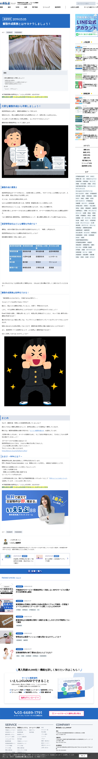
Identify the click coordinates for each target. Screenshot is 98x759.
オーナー (85, 203)
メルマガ (87, 232)
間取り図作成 (8, 750)
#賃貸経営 (9, 32)
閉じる (83, 755)
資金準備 (79, 181)
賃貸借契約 (43, 655)
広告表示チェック (9, 732)
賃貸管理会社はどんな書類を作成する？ (16, 82)
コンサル (79, 247)
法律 (87, 257)
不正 (94, 183)
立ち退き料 (79, 232)
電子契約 (35, 7)
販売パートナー (45, 743)
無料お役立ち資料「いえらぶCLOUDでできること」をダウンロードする (25, 97)
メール (85, 252)
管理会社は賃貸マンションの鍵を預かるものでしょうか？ (38, 637)
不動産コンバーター (10, 730)
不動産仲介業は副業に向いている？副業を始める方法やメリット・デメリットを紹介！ (90, 137)
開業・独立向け (45, 741)
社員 (78, 220)
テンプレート (93, 210)
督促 (82, 208)
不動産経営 (94, 193)
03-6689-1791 (62, 734)
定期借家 (29, 655)
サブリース (85, 225)
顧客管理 (87, 230)
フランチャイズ (81, 188)
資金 (87, 193)
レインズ (93, 181)
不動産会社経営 (81, 176)
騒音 (84, 196)
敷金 (89, 213)
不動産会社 (33, 609)
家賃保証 (79, 227)
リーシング (46, 7)
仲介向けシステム (10, 727)
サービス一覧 (44, 729)
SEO (78, 198)
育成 (78, 215)
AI (38, 609)
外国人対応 (79, 205)
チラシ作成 (8, 748)
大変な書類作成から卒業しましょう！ (14, 78)
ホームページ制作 (9, 736)
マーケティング (91, 249)
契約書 (92, 254)
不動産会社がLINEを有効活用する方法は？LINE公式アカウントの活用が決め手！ (90, 128)
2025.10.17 (27, 649)
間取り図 (79, 178)
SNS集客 (83, 183)
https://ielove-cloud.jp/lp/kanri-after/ (14, 451)
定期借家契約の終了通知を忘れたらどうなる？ (34, 653)
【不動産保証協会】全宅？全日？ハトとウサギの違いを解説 (90, 86)
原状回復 (79, 252)
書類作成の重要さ (10, 80)
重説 (90, 183)
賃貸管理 (57, 7)
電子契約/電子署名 (81, 186)
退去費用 (86, 254)
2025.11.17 (27, 601)
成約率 (90, 242)
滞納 (86, 210)
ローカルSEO (80, 193)
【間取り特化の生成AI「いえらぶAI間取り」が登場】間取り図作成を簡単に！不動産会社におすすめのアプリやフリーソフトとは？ (90, 68)
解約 (93, 244)
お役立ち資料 (75, 7)
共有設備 (92, 203)
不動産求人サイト (21, 752)
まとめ (6, 86)
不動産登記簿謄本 (81, 242)
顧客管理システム (9, 734)
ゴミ (87, 220)
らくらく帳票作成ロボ (37, 430)
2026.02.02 (28, 586)
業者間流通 (8, 741)
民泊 (78, 208)
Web (78, 237)
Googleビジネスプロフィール (84, 191)
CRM (94, 218)
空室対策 (93, 220)
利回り (86, 205)
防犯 (94, 213)
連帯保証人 (79, 210)
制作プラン (32, 730)
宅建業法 (83, 215)
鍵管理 (26, 640)
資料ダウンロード (45, 745)
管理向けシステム (22, 727)
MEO (92, 176)
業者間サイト (20, 734)
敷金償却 (79, 244)
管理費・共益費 (88, 247)
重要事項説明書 (88, 227)
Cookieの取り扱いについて (24, 757)
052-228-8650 (62, 750)
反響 (85, 213)
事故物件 (88, 208)
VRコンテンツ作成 (10, 752)
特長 (42, 727)
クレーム (93, 225)
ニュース (43, 736)
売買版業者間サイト (10, 743)
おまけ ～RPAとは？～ (11, 89)
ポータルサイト (81, 200)
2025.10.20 (28, 616)
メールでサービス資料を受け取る (68, 713)
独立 (83, 198)
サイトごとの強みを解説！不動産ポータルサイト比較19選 (90, 58)
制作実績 (31, 732)
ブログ (92, 257)
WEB (17, 7)
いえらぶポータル (9, 739)
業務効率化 (86, 244)
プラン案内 (44, 734)
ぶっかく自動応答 (21, 736)
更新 (23, 655)
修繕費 (78, 203)
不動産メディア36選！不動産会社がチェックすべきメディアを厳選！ (90, 101)
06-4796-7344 (62, 742)
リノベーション (85, 222)
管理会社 (25, 609)
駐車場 (78, 225)
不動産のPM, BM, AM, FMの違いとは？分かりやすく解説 (90, 50)
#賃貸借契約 (18, 32)
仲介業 (78, 196)
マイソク (79, 213)
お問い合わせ (44, 747)
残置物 (78, 218)
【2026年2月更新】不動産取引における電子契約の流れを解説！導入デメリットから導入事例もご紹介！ (90, 110)
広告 (92, 198)
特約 (82, 257)
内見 (86, 235)
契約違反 (89, 196)
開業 (1, 7)
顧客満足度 (79, 230)
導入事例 (43, 732)
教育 (82, 220)
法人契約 (93, 205)
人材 (78, 222)
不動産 (19, 609)
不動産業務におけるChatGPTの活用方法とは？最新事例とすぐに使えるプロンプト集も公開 (90, 120)
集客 (9, 7)
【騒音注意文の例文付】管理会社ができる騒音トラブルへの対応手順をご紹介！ (90, 77)
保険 (94, 215)
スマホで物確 (8, 745)
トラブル (88, 218)
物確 (78, 183)
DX (88, 176)
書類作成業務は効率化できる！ (13, 84)
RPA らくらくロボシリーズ (58, 478)
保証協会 (86, 181)
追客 (25, 7)
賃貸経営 (19, 625)
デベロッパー (92, 186)
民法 (89, 215)
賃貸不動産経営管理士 (82, 240)
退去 (18, 655)
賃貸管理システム (21, 730)
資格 (95, 196)
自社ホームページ (91, 178)
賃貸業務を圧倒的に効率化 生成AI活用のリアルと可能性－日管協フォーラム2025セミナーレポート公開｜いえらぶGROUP (42, 605)
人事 (93, 222)
